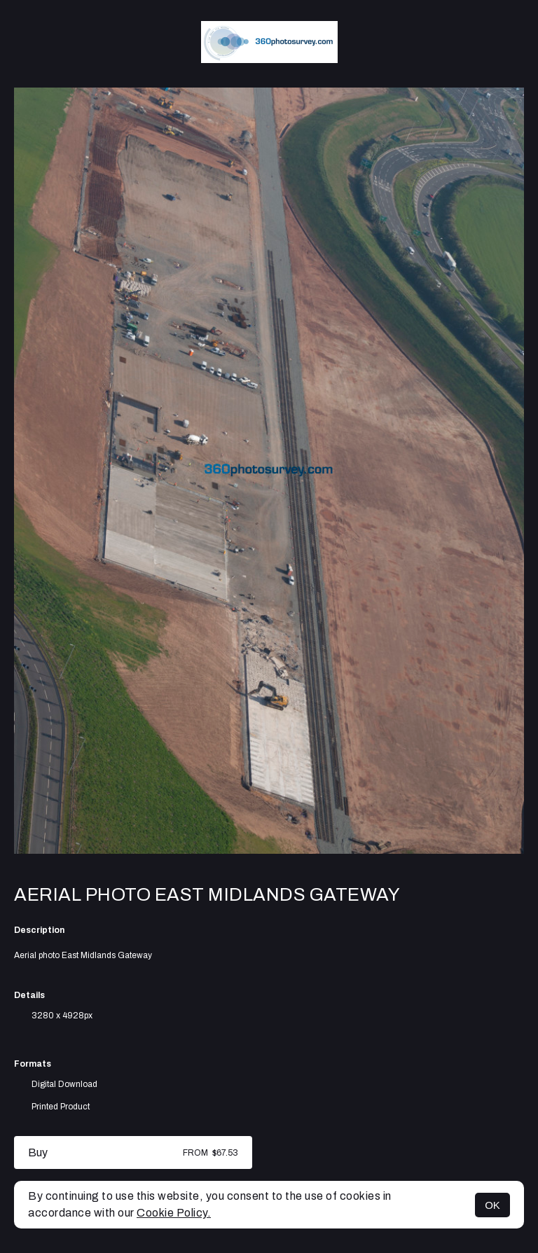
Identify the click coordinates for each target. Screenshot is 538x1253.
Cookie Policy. (174, 1213)
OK (492, 1205)
